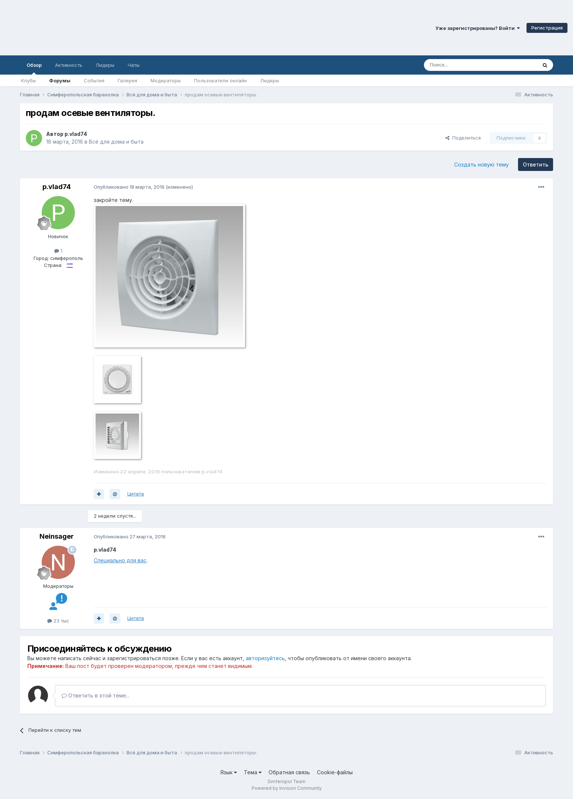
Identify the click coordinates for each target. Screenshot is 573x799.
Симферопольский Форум (101, 27)
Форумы (59, 80)
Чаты (133, 65)
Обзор (34, 68)
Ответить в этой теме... (96, 695)
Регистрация (547, 28)
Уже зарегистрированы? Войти (477, 28)
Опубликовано (129, 187)
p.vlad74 (76, 134)
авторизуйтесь (265, 658)
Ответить (535, 164)
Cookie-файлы (335, 772)
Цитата (135, 494)
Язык (228, 772)
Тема (253, 772)
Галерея (127, 80)
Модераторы (166, 80)
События (94, 80)
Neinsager (56, 536)
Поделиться (463, 138)
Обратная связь (289, 772)
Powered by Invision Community (287, 788)
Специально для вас (120, 560)
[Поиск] (463, 65)
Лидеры (269, 80)
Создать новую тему (481, 164)
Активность (68, 65)
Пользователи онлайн (220, 80)
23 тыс (58, 621)
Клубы (28, 80)
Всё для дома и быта (116, 141)
